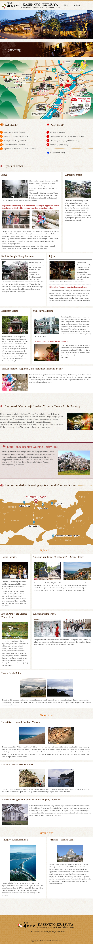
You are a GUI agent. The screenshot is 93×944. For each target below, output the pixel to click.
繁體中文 (66, 5)
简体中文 (77, 5)
